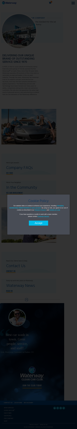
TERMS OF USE (54, 210)
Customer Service (43, 216)
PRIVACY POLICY (40, 210)
